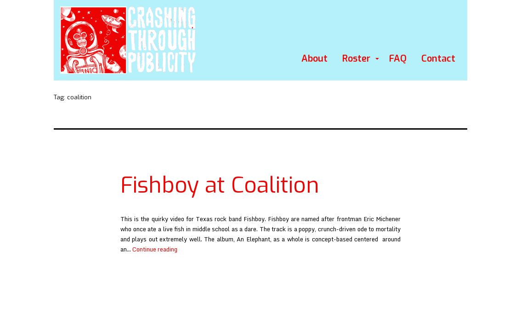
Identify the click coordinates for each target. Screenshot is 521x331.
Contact (438, 58)
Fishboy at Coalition (219, 185)
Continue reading (154, 249)
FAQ (398, 58)
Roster (356, 58)
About (314, 58)
